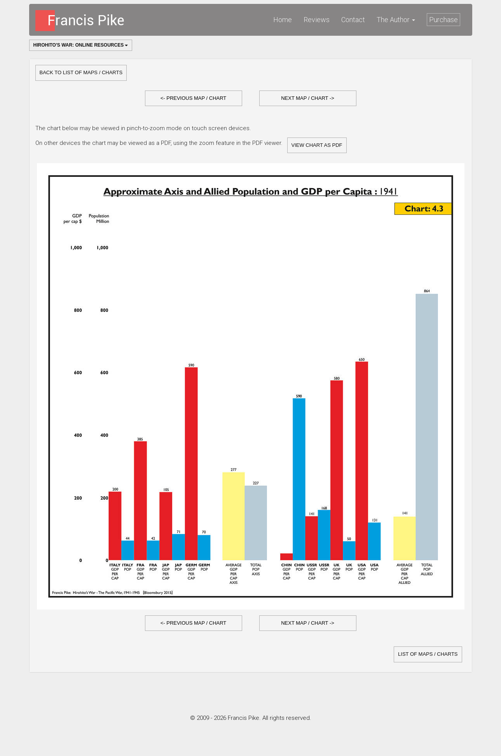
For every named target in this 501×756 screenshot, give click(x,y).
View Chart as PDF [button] (317, 145)
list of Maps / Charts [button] (427, 654)
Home (282, 20)
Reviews (317, 20)
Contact (353, 20)
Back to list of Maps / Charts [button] (81, 72)
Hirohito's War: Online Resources (80, 45)
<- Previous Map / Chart (194, 98)
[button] (193, 98)
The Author (396, 20)
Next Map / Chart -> (307, 98)
